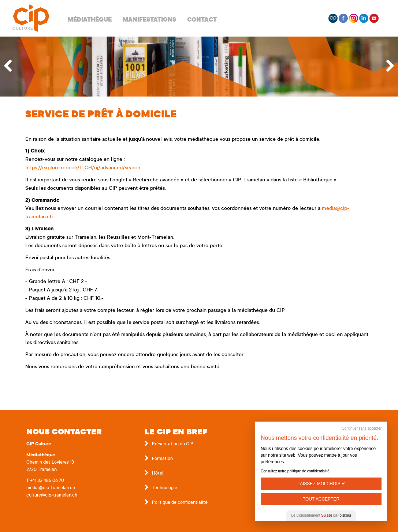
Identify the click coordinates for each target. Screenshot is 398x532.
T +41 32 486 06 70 (45, 480)
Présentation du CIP (172, 444)
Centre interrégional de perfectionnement (30, 18)
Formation (162, 458)
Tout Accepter (321, 499)
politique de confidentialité (308, 471)
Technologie (164, 488)
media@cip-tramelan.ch (50, 488)
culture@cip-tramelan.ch (51, 495)
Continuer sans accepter (362, 428)
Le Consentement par (321, 515)
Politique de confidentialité (180, 502)
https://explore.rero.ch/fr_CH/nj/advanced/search (82, 168)
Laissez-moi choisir (321, 483)
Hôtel (157, 473)
